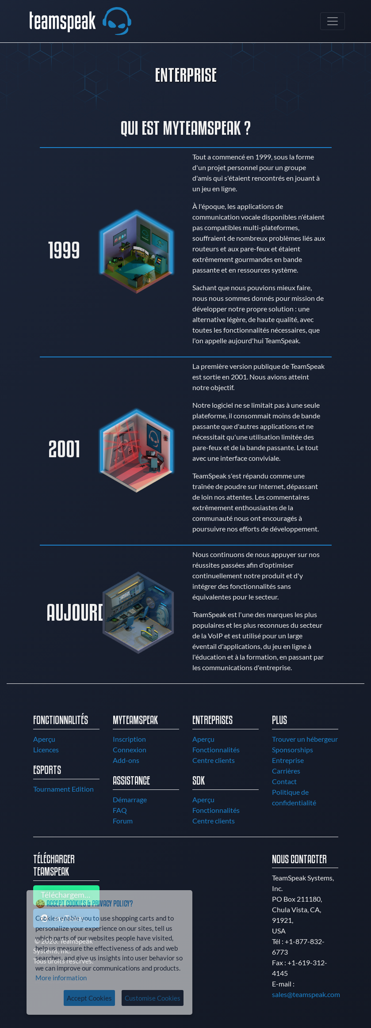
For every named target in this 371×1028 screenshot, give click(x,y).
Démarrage (130, 799)
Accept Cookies (89, 998)
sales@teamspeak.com (306, 994)
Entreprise (288, 760)
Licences (46, 749)
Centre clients (213, 760)
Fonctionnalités (216, 749)
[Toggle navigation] (332, 21)
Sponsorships (292, 749)
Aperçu (44, 739)
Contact (284, 781)
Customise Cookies (152, 998)
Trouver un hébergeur (305, 739)
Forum (123, 820)
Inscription (129, 739)
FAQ (120, 810)
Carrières (286, 770)
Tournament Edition (63, 789)
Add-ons (126, 760)
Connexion (129, 749)
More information (61, 978)
